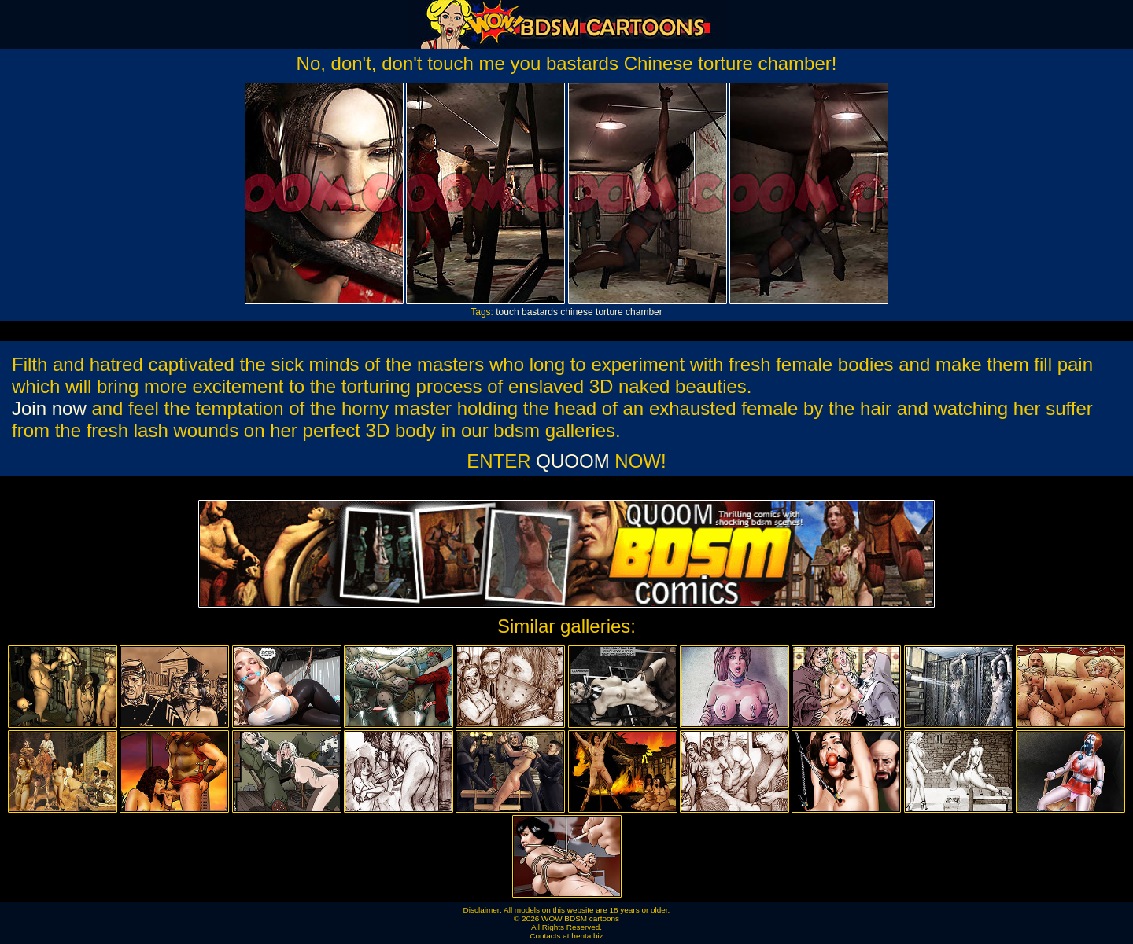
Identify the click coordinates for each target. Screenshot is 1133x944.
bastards (540, 312)
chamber (644, 312)
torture (609, 312)
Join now (49, 408)
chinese (576, 312)
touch (507, 312)
